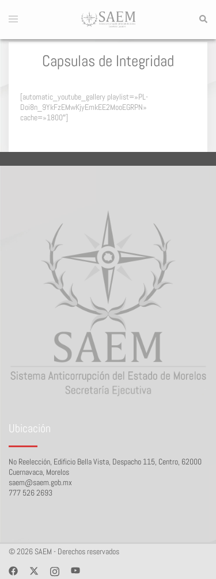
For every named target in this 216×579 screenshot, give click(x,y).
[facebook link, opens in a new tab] (13, 570)
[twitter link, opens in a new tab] (34, 570)
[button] (202, 19)
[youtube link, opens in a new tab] (75, 570)
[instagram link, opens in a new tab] (54, 570)
